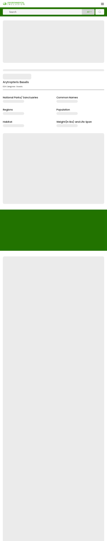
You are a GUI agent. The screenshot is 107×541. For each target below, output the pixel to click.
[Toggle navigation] (102, 3)
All (88, 11)
